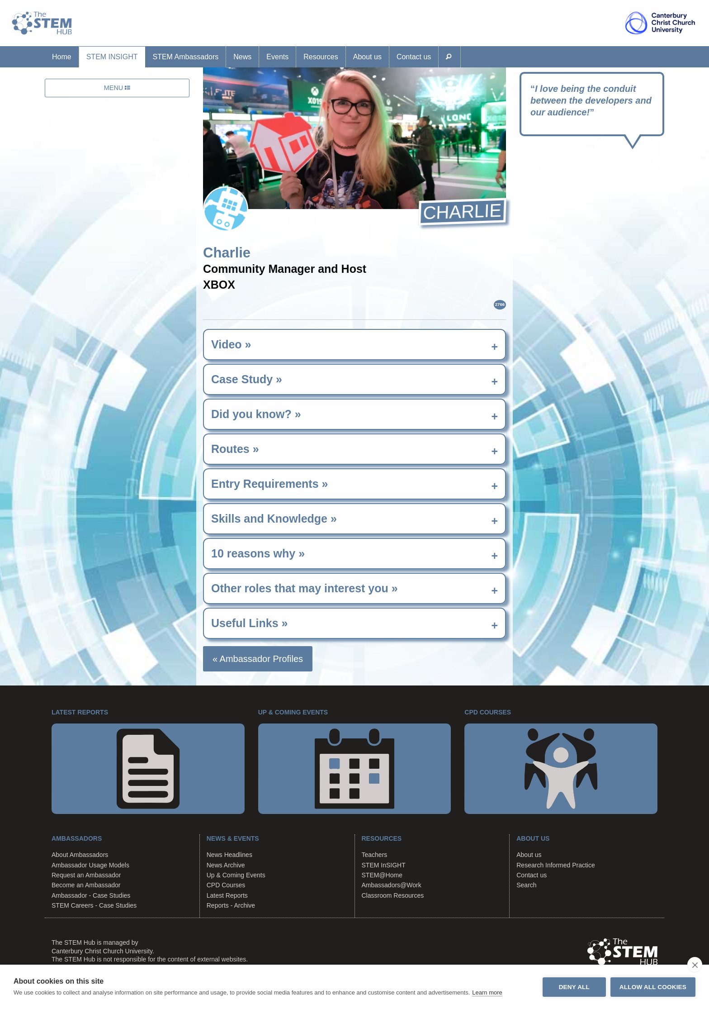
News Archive (226, 865)
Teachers (375, 854)
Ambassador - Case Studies (91, 895)
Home (61, 57)
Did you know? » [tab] (256, 414)
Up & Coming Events (236, 875)
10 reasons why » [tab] (258, 553)
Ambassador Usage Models (90, 865)
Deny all (574, 987)
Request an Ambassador (86, 875)
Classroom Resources (393, 895)
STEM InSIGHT (112, 57)
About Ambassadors (80, 854)
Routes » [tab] (235, 449)
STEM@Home (382, 875)
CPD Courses (226, 885)
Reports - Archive (231, 905)
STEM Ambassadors (185, 57)
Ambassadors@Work (391, 885)
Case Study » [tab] (246, 379)
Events (277, 57)
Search (526, 885)
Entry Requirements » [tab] (269, 483)
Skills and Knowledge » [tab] (274, 518)
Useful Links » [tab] (249, 623)
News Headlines (229, 854)
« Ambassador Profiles (258, 659)
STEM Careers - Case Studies (94, 905)
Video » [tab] (231, 344)
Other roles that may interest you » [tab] (304, 588)
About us (367, 57)
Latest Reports (227, 895)
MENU (117, 87)
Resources (320, 57)
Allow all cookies (652, 987)
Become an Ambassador (86, 885)
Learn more (487, 992)
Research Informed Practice (555, 865)
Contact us (414, 57)
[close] (694, 964)
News (242, 57)
